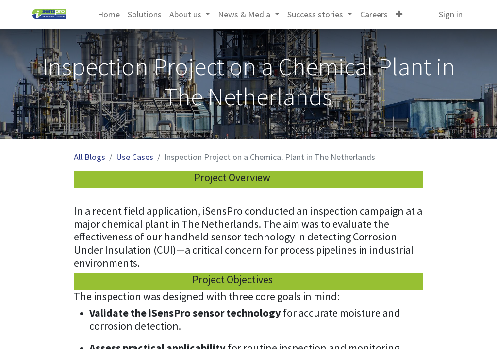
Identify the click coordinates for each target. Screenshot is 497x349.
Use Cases (134, 156)
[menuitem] (109, 14)
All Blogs (89, 156)
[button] (399, 14)
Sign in (451, 14)
